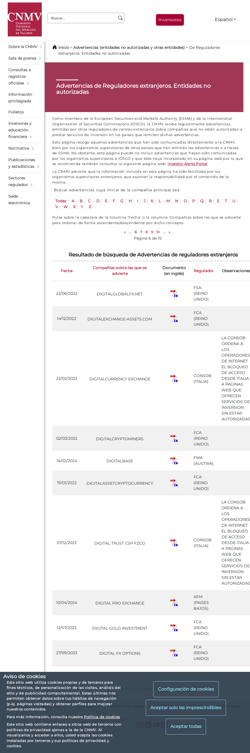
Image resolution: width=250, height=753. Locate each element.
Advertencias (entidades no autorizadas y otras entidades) (129, 47)
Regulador (204, 270)
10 (158, 232)
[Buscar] (120, 18)
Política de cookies (102, 717)
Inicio (63, 47)
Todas (60, 200)
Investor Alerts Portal (187, 163)
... (130, 232)
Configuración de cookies (186, 689)
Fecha (66, 270)
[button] (24, 46)
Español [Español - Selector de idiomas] (224, 19)
